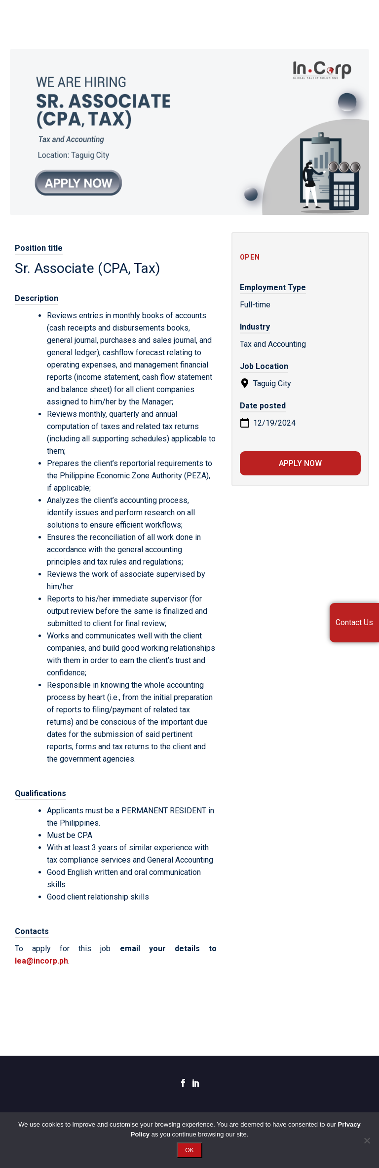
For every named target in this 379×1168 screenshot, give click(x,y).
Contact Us (354, 622)
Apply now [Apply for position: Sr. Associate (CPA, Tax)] (300, 463)
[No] (367, 1140)
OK (189, 1150)
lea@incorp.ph (41, 961)
